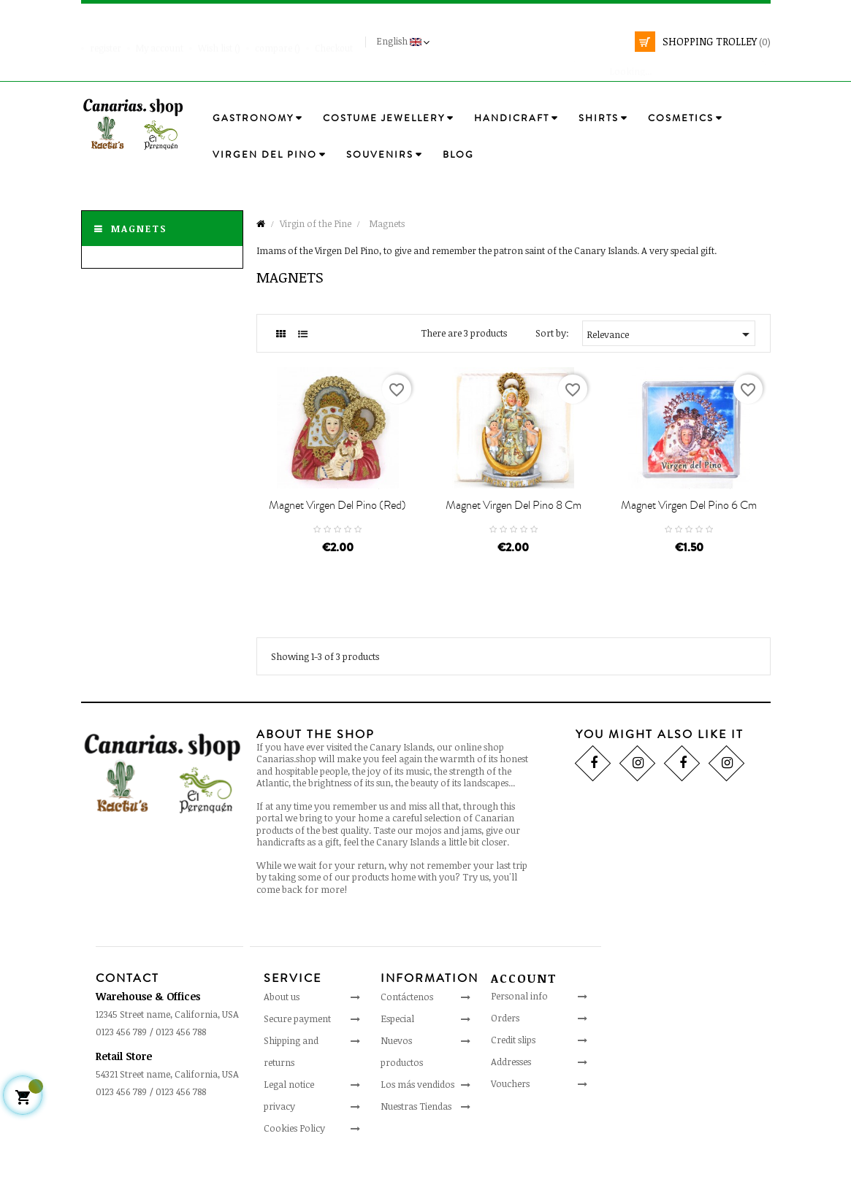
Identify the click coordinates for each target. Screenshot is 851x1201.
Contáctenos (407, 1036)
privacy (279, 1146)
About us (281, 1036)
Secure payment (297, 1058)
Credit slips (513, 1080)
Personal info (519, 1036)
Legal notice (289, 1124)
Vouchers (510, 1124)
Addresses (511, 1102)
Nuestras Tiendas (416, 1146)
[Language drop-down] (404, 41)
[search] (669, 64)
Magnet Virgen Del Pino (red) (337, 545)
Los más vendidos (417, 1124)
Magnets (139, 228)
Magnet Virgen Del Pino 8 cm (513, 545)
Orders (505, 1058)
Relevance (671, 334)
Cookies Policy (294, 1168)
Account (524, 1019)
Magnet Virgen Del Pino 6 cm (689, 545)
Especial (397, 1058)
